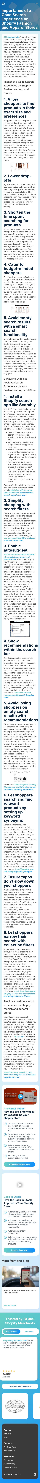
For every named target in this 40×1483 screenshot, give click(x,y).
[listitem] (20, 1287)
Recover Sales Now (19, 1250)
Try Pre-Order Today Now (20, 1386)
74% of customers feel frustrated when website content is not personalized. (19, 557)
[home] (17, 3)
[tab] (11, 1331)
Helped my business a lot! (16, 1340)
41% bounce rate (11, 37)
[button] (35, 3)
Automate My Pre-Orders (19, 1164)
